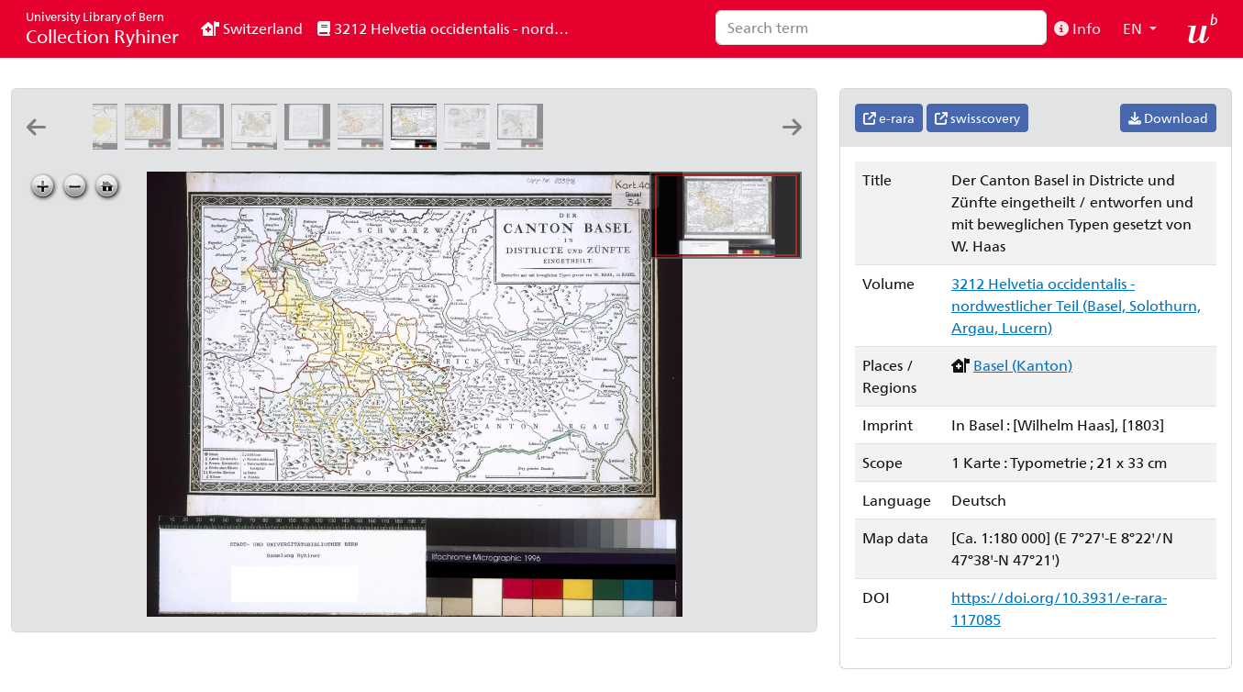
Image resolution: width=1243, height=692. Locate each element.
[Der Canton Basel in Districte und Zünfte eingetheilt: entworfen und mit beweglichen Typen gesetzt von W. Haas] (417, 143)
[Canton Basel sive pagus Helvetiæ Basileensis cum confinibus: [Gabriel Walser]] (151, 143)
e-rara (889, 118)
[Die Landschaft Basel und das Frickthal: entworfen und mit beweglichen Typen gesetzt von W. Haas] (364, 143)
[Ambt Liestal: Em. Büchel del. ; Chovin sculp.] (577, 143)
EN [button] (1134, 28)
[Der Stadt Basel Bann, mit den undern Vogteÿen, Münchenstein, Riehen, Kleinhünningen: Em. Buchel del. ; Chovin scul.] (523, 143)
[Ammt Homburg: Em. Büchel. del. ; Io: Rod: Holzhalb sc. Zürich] (683, 143)
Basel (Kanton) (1022, 364)
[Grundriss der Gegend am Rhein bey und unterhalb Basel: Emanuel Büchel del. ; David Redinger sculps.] (470, 143)
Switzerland (252, 28)
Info (1077, 28)
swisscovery (977, 118)
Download (1168, 118)
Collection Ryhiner (102, 28)
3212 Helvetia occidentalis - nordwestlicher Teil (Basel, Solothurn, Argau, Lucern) (451, 28)
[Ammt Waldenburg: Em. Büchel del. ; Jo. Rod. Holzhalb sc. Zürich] (630, 143)
